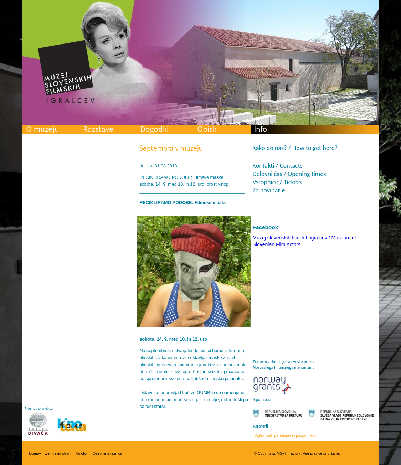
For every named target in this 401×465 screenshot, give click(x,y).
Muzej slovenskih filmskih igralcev (66, 71)
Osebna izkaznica (107, 453)
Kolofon (82, 453)
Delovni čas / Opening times (289, 174)
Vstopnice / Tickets (277, 182)
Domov (35, 453)
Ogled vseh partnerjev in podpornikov (286, 435)
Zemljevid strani (58, 453)
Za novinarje (269, 190)
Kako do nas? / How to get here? (295, 148)
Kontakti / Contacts (278, 166)
